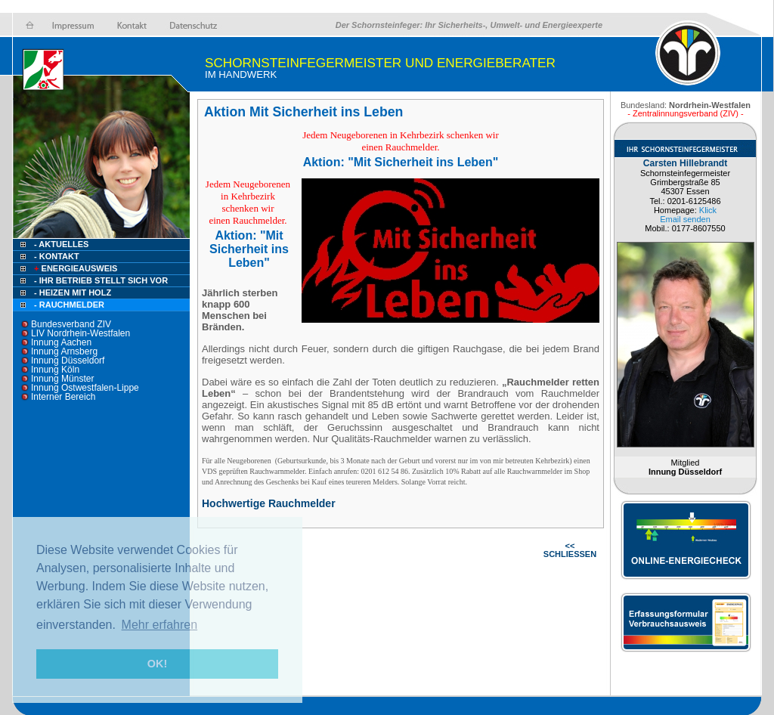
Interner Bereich (63, 397)
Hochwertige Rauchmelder (269, 503)
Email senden (685, 219)
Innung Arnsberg (64, 351)
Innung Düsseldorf (67, 360)
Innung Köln (55, 369)
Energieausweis (74, 268)
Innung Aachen (61, 342)
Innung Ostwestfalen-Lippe (85, 387)
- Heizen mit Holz (72, 292)
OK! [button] (157, 664)
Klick (708, 210)
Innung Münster (62, 378)
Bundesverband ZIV (71, 324)
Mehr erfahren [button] (160, 624)
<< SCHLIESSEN (569, 550)
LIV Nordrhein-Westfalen (80, 333)
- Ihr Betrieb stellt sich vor (101, 280)
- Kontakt (55, 256)
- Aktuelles (60, 244)
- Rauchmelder (69, 304)
